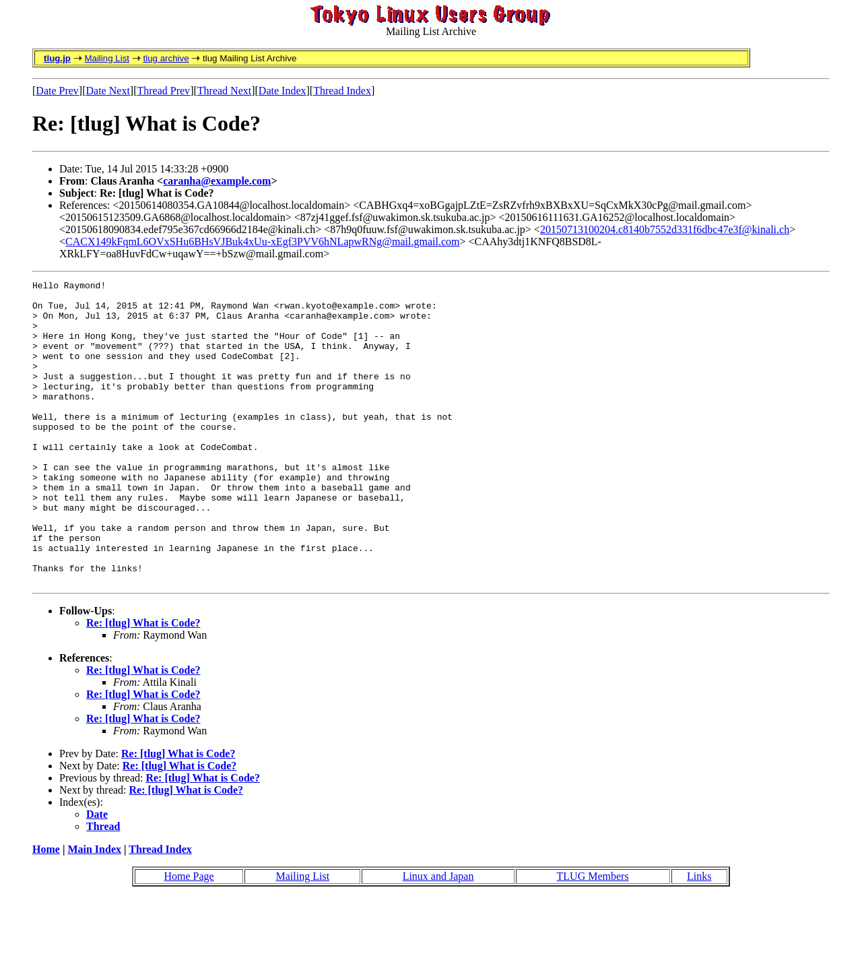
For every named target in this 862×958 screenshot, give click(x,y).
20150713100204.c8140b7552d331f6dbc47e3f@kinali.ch (664, 229)
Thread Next (224, 90)
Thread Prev (163, 90)
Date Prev (57, 90)
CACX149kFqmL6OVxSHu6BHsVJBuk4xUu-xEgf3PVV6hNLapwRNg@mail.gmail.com (262, 241)
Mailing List (106, 58)
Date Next (108, 90)
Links (699, 937)
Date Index (282, 90)
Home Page (188, 937)
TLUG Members (593, 937)
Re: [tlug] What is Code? (143, 683)
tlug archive (166, 58)
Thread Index (342, 90)
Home (46, 910)
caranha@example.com (217, 181)
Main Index (94, 910)
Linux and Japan (438, 937)
